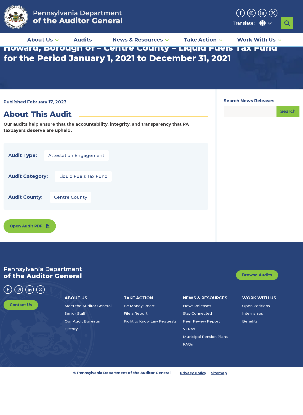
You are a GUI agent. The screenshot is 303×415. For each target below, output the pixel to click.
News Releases (197, 342)
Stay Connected (197, 350)
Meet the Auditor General (88, 342)
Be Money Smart (139, 342)
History (71, 365)
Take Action (200, 39)
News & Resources (137, 39)
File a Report (135, 350)
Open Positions (256, 342)
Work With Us (256, 39)
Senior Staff (75, 350)
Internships (252, 350)
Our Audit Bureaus (82, 357)
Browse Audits (257, 311)
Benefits (250, 357)
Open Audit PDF (26, 262)
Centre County (70, 233)
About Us (40, 39)
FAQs (188, 380)
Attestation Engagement (76, 192)
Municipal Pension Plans (205, 373)
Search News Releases (249, 137)
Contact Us (21, 341)
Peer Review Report (201, 357)
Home (10, 72)
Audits (83, 39)
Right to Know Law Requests (150, 357)
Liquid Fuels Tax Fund (83, 213)
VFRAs (189, 365)
